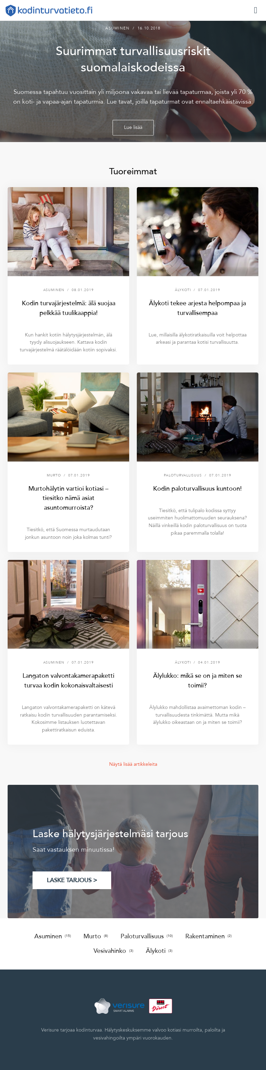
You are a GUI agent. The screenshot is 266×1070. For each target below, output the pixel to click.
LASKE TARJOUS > (72, 880)
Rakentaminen (208, 936)
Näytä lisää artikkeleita (133, 764)
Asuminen (52, 936)
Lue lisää (133, 127)
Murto (95, 936)
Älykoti (159, 951)
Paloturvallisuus (147, 936)
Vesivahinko (113, 951)
